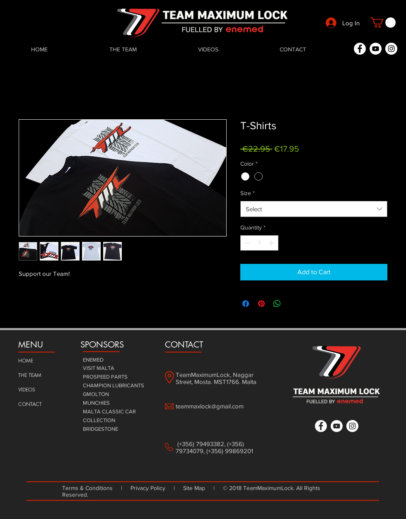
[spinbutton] (259, 243)
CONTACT (30, 404)
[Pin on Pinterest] (261, 304)
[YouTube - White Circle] (376, 49)
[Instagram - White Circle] (391, 49)
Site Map (194, 488)
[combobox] (313, 209)
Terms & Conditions (89, 488)
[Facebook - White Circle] (360, 49)
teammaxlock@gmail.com (210, 406)
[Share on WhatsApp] (277, 304)
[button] (383, 22)
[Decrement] (247, 243)
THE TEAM (29, 375)
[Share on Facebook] (246, 304)
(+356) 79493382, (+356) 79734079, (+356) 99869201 (214, 447)
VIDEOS (26, 389)
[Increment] (272, 243)
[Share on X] (293, 304)
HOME (25, 360)
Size (247, 193)
